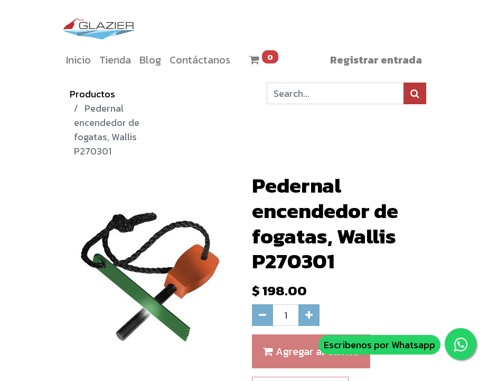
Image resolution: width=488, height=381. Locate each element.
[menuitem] (78, 60)
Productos (92, 94)
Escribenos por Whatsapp (379, 345)
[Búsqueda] (414, 93)
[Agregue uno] (309, 315)
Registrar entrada (376, 60)
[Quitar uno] (262, 315)
